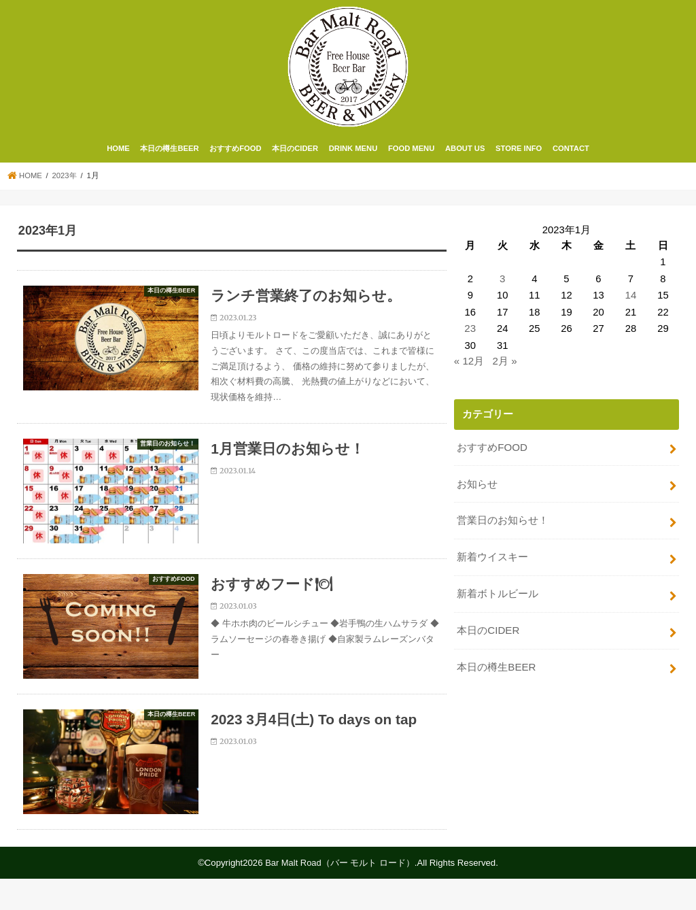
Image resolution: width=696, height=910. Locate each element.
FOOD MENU (411, 148)
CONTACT (571, 148)
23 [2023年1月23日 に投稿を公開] (470, 327)
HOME (118, 148)
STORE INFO (518, 148)
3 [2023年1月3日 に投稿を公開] (502, 278)
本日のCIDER (295, 148)
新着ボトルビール (497, 589)
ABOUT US (465, 148)
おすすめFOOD (235, 148)
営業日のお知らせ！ (503, 517)
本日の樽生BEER (169, 148)
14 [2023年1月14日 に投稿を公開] (631, 295)
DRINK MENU (353, 148)
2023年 (66, 175)
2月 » (504, 360)
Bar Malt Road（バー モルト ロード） (339, 876)
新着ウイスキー (492, 553)
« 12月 (469, 360)
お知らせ (477, 482)
